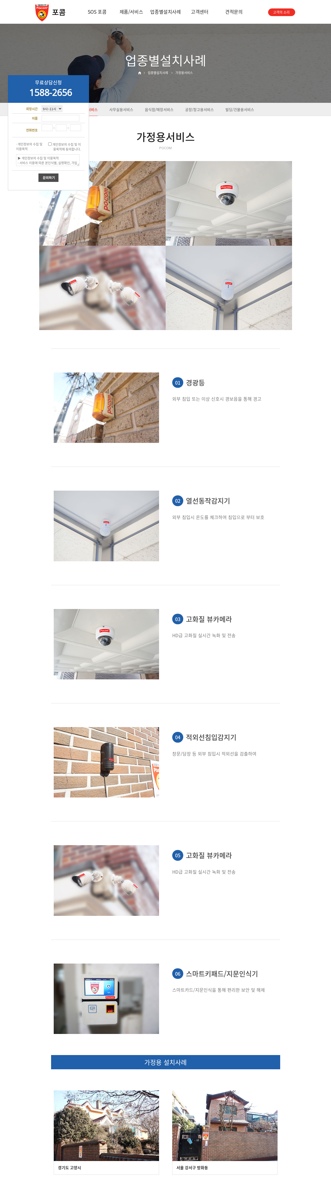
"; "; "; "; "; (52, 108)
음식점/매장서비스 (159, 109)
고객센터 (200, 11)
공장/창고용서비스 (199, 109)
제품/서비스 (131, 11)
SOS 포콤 (97, 11)
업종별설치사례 (165, 11)
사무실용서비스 (121, 109)
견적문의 (234, 11)
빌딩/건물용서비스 (239, 109)
